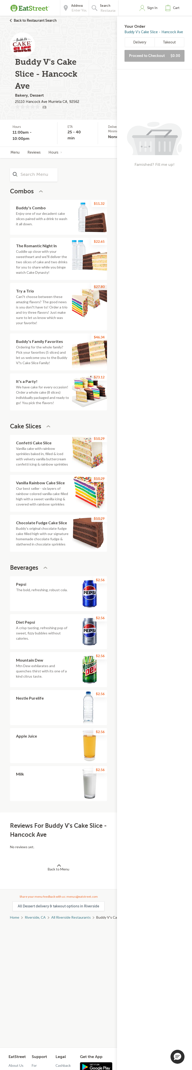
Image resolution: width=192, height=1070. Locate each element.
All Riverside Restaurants (71, 917)
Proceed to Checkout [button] (154, 56)
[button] (173, 8)
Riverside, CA (35, 917)
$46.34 (99, 337)
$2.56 (100, 580)
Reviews (34, 152)
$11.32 (99, 203)
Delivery (139, 42)
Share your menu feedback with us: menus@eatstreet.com (59, 896)
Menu (15, 152)
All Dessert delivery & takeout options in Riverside (58, 906)
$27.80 (99, 286)
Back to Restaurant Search (35, 20)
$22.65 (99, 241)
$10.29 (99, 438)
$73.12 (99, 377)
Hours (55, 152)
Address (77, 5)
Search (105, 5)
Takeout (169, 42)
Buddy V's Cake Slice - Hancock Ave (153, 32)
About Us (16, 1065)
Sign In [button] (152, 8)
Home (14, 917)
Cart (176, 8)
